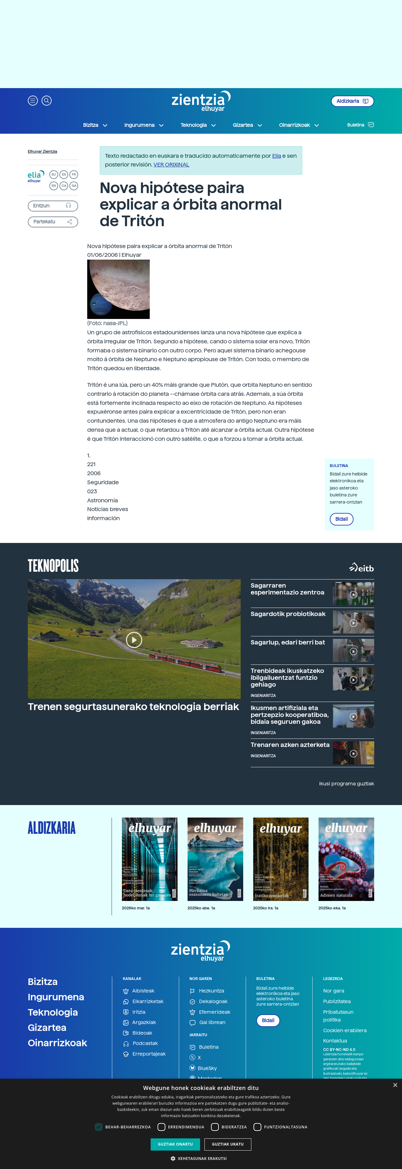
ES (64, 174)
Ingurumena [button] (144, 125)
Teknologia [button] (199, 125)
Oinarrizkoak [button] (299, 125)
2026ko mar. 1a (136, 908)
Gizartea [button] (248, 125)
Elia (276, 155)
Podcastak (140, 1043)
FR (74, 174)
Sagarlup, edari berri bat (288, 642)
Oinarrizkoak (57, 1042)
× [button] (395, 1085)
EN (54, 186)
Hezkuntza (206, 991)
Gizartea (47, 1027)
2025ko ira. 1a (265, 908)
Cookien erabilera (345, 1030)
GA (74, 186)
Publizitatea (337, 1001)
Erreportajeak (144, 1054)
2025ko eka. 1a (332, 908)
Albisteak (138, 991)
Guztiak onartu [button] (175, 1144)
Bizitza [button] (95, 125)
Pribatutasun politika (338, 1016)
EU (54, 174)
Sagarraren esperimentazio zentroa (287, 589)
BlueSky (203, 1068)
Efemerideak (209, 1012)
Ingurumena (56, 996)
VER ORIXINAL (171, 164)
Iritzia (134, 1012)
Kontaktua (335, 1041)
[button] (33, 100)
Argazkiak (139, 1022)
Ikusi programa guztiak (346, 784)
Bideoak (137, 1033)
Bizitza (43, 981)
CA (64, 186)
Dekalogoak (208, 1001)
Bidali (341, 519)
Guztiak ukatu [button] (228, 1144)
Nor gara (333, 991)
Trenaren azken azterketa (290, 745)
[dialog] (201, 1124)
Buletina (360, 125)
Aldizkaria (353, 101)
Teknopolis (53, 565)
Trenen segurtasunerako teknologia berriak (133, 707)
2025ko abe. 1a (201, 908)
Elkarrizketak (143, 1001)
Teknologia (53, 1012)
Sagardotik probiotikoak (288, 614)
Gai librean (207, 1022)
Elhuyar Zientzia (42, 151)
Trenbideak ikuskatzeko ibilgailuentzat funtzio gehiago (287, 677)
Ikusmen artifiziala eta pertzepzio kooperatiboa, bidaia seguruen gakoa (290, 714)
